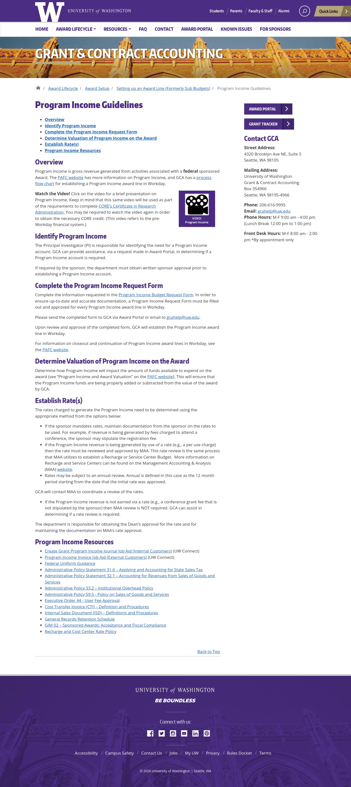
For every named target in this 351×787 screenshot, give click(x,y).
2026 (147, 771)
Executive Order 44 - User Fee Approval (82, 600)
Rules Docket (239, 753)
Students (217, 10)
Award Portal (197, 29)
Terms (265, 753)
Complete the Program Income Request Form (99, 285)
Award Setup (97, 88)
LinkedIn (197, 732)
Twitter (163, 732)
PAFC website (70, 177)
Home (41, 29)
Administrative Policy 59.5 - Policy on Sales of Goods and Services (107, 594)
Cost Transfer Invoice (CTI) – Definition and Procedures (97, 606)
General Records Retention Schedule (80, 619)
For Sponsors (275, 29)
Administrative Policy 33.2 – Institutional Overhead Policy (99, 588)
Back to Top (208, 651)
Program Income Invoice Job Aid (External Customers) (96, 557)
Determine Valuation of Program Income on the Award (112, 361)
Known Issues (236, 29)
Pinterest (208, 732)
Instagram (175, 732)
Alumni (283, 10)
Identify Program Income (71, 236)
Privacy (213, 753)
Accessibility (86, 753)
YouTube (186, 732)
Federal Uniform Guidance (70, 563)
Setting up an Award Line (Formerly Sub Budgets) (163, 88)
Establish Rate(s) (58, 400)
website (64, 469)
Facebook (152, 732)
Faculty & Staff (260, 10)
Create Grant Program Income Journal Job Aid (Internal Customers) (108, 551)
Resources (115, 29)
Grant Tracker (263, 124)
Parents (236, 10)
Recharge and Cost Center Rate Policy (81, 631)
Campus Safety (119, 753)
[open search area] (304, 11)
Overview (49, 161)
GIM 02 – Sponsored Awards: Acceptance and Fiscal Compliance (105, 625)
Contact (164, 29)
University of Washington (51, 11)
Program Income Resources (74, 541)
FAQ (143, 29)
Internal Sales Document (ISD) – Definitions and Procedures (101, 613)
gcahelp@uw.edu (183, 317)
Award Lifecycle (74, 29)
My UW (192, 753)
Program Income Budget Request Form (155, 294)
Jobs (174, 753)
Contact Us (151, 753)
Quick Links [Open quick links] (333, 12)
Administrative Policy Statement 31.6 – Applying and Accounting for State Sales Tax (124, 569)
